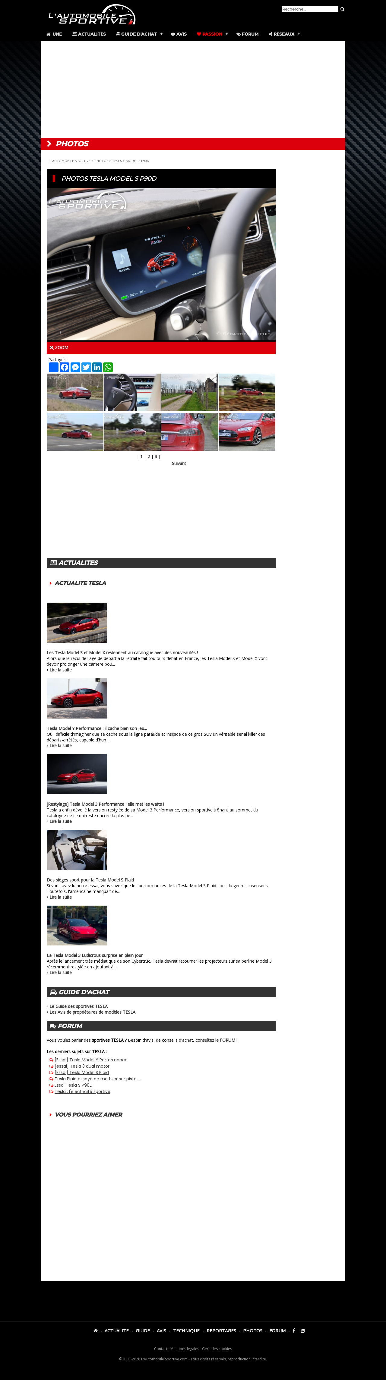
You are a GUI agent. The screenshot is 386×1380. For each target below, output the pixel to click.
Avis (179, 34)
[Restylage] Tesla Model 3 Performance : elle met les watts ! (105, 804)
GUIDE (143, 1330)
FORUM (277, 1330)
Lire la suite (60, 670)
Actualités (89, 34)
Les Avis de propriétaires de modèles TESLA (92, 1012)
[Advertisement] (193, 89)
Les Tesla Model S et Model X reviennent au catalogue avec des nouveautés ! (122, 652)
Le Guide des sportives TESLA (78, 1006)
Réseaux (281, 34)
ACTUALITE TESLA (80, 583)
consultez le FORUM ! (216, 1040)
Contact (160, 1348)
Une (54, 34)
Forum (247, 34)
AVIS (161, 1330)
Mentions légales (184, 1348)
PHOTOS (101, 160)
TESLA (117, 160)
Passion (209, 34)
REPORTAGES (221, 1330)
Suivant (179, 463)
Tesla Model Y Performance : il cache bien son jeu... (97, 728)
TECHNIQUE (186, 1330)
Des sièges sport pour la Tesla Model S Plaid (90, 880)
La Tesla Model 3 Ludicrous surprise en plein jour (95, 955)
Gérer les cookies (217, 1348)
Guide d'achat (136, 34)
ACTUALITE (117, 1330)
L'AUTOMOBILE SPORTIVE (70, 160)
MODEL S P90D (137, 160)
